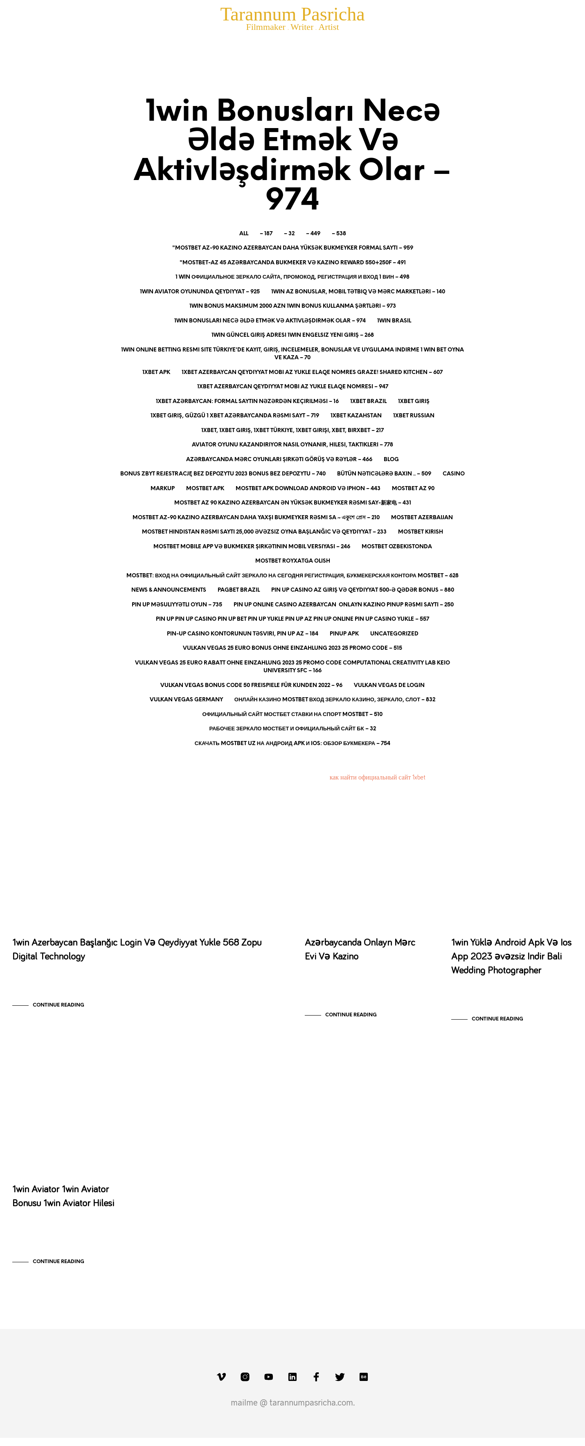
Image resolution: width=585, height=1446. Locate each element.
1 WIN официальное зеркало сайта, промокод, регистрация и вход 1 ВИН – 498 (293, 277)
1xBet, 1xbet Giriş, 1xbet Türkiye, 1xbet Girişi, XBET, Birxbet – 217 (292, 430)
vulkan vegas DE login (389, 685)
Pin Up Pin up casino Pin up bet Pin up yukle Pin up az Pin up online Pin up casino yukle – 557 (292, 619)
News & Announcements (168, 590)
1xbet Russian (413, 416)
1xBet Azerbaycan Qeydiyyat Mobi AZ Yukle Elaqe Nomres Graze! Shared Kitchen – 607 (312, 372)
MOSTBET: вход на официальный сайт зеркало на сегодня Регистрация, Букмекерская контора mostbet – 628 (292, 576)
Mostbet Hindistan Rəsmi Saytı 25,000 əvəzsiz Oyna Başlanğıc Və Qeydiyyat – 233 (264, 532)
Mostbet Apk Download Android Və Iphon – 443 (308, 488)
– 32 (289, 233)
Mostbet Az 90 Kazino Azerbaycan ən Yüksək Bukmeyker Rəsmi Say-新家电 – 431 (292, 503)
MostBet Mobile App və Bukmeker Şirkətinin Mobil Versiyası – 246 (251, 547)
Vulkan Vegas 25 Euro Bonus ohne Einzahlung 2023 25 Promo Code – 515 (292, 648)
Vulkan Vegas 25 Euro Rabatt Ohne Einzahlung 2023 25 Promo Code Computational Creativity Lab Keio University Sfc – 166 (292, 667)
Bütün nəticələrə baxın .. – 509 (384, 474)
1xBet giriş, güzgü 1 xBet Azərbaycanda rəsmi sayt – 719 (235, 416)
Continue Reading (58, 1009)
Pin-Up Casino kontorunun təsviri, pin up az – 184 (242, 634)
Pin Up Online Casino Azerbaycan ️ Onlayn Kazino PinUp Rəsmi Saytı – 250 (344, 605)
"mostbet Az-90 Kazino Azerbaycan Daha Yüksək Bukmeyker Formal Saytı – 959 (292, 248)
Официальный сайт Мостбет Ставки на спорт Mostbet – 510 (292, 714)
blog (391, 459)
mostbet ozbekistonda (397, 547)
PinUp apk (344, 634)
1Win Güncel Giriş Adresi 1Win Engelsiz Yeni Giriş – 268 (293, 335)
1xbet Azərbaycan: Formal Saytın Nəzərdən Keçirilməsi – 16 (247, 401)
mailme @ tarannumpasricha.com (292, 1410)
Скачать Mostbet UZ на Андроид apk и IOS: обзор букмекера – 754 (292, 743)
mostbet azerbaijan (422, 517)
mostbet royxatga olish (292, 561)
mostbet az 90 (413, 488)
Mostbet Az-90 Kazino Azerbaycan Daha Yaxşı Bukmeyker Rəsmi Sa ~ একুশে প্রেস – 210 (256, 517)
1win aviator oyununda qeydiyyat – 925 (200, 292)
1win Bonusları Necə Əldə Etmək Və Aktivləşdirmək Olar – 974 (270, 321)
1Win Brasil (394, 321)
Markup (163, 488)
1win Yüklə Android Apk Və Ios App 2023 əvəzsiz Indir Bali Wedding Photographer (511, 961)
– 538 (339, 233)
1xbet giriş (414, 401)
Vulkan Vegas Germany (186, 700)
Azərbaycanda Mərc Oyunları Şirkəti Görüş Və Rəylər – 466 (279, 459)
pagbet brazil (239, 590)
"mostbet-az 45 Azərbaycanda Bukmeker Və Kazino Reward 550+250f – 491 (293, 263)
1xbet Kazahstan (356, 416)
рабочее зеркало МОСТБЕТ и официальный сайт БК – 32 (292, 729)
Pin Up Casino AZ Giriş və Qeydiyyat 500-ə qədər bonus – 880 (362, 590)
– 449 (313, 233)
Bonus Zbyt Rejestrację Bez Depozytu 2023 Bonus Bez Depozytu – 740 (223, 474)
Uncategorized (394, 634)
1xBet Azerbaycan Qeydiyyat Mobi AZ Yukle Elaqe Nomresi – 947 (292, 387)
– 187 (266, 233)
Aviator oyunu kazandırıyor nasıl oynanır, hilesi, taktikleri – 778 (292, 445)
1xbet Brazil (368, 401)
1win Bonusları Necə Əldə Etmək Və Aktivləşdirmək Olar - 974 (95, 833)
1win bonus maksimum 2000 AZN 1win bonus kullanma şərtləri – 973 (292, 306)
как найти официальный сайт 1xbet (378, 777)
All (243, 233)
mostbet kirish (420, 532)
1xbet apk (156, 372)
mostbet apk (205, 488)
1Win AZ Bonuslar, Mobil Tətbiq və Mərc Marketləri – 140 (358, 292)
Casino (454, 474)
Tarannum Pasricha (292, 14)
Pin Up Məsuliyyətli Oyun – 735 (177, 605)
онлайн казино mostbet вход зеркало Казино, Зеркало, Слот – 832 (334, 700)
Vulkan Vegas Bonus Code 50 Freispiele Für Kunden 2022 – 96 (251, 685)
